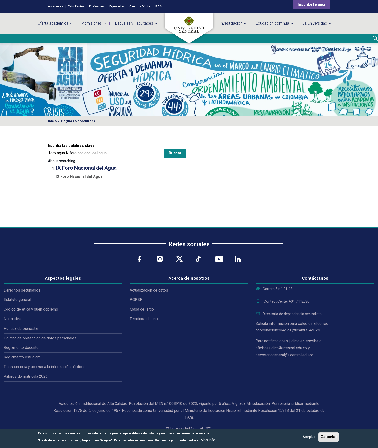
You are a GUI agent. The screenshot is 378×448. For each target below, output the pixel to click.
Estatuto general (17, 299)
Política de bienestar (21, 328)
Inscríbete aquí (311, 4)
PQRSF (136, 299)
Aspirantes (55, 6)
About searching (61, 161)
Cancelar (329, 437)
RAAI (158, 6)
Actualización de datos (149, 290)
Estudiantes (76, 6)
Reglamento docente (21, 347)
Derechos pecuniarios (22, 290)
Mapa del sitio (142, 309)
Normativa (12, 319)
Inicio (52, 121)
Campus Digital (140, 6)
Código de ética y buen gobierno (31, 309)
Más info (207, 440)
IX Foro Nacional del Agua (86, 168)
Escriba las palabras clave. (72, 145)
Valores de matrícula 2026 (26, 376)
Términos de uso (144, 319)
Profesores (97, 6)
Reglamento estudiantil (23, 357)
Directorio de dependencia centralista (289, 314)
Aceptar (309, 437)
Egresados (117, 6)
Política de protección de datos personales (40, 338)
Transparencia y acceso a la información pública (44, 366)
